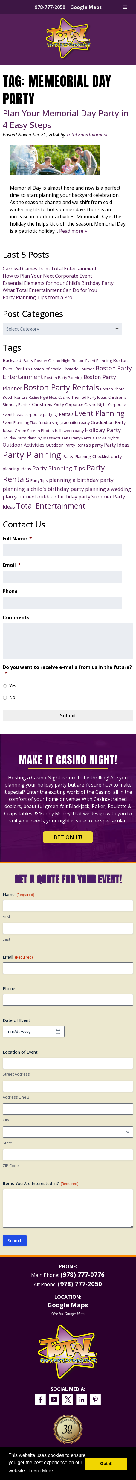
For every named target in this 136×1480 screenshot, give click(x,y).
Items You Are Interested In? (41, 1183)
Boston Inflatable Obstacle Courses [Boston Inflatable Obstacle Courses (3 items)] (62, 369)
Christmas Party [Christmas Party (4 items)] (48, 404)
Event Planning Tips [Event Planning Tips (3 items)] (20, 422)
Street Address (16, 1074)
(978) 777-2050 (80, 1284)
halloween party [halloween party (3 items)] (69, 430)
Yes (12, 685)
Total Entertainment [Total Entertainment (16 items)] (50, 506)
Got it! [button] (106, 1463)
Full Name (17, 539)
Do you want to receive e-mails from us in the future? (67, 670)
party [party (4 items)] (97, 445)
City (6, 1119)
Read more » (73, 231)
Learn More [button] (40, 1470)
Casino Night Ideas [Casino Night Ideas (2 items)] (43, 398)
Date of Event (16, 1020)
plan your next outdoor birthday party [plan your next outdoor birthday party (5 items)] (46, 496)
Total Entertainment (87, 134)
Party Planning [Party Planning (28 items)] (32, 455)
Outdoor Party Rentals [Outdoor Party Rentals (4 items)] (68, 445)
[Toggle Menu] (125, 7)
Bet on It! (68, 837)
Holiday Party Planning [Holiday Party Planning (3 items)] (22, 438)
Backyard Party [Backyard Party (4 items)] (18, 360)
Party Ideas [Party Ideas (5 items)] (116, 444)
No (12, 697)
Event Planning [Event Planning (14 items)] (100, 413)
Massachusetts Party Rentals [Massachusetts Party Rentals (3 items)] (69, 438)
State (7, 1143)
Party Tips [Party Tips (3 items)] (39, 480)
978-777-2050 (50, 7)
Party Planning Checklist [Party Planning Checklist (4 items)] (86, 456)
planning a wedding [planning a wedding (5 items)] (108, 489)
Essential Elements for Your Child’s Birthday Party (58, 283)
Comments (16, 617)
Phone (10, 591)
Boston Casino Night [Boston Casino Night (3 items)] (52, 360)
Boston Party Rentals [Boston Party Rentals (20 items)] (61, 387)
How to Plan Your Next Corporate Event (47, 276)
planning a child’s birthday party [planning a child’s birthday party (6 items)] (43, 488)
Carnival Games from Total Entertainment (50, 268)
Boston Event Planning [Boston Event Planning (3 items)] (92, 360)
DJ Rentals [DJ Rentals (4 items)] (63, 414)
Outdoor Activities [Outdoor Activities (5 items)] (24, 444)
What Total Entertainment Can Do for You (50, 290)
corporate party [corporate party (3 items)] (38, 414)
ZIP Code (11, 1165)
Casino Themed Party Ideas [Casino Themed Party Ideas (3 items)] (82, 397)
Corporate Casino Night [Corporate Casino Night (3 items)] (86, 404)
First (6, 916)
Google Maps (86, 7)
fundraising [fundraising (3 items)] (49, 422)
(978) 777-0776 (82, 1274)
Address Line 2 (16, 1097)
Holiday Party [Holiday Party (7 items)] (103, 429)
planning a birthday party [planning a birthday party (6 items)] (81, 479)
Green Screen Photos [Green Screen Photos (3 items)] (34, 430)
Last (6, 939)
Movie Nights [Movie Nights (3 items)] (107, 438)
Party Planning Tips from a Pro (37, 297)
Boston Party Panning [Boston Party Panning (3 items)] (63, 377)
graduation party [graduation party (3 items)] (75, 422)
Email (12, 565)
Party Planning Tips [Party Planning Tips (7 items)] (58, 468)
